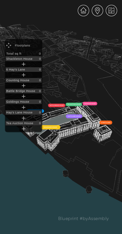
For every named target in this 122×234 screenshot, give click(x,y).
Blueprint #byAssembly (83, 218)
